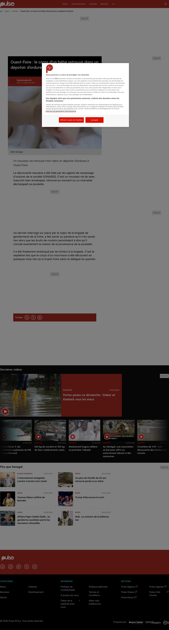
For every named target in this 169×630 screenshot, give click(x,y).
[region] (85, 95)
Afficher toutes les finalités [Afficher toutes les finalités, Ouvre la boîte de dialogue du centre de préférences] (71, 120)
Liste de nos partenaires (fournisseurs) (61, 111)
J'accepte (94, 120)
